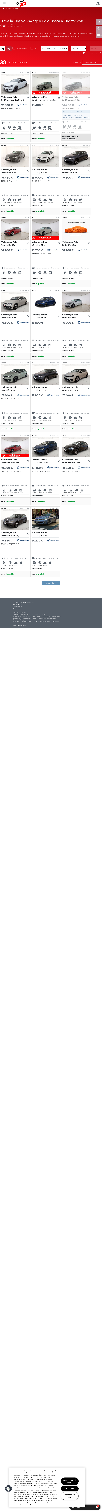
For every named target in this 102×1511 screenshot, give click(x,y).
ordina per (77, 62)
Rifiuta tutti (69, 1489)
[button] (8, 1488)
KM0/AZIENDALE (21, 48)
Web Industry (22, 625)
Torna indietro (8, 8)
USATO (34, 48)
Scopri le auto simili (69, 139)
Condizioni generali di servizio (23, 602)
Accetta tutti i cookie (69, 1481)
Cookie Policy (17, 607)
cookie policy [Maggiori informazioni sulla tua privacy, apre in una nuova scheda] (28, 1505)
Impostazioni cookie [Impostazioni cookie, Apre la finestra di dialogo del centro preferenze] (69, 1496)
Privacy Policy (17, 604)
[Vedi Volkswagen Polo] (15, 84)
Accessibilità (17, 609)
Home (16, 8)
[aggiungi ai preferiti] (28, 98)
